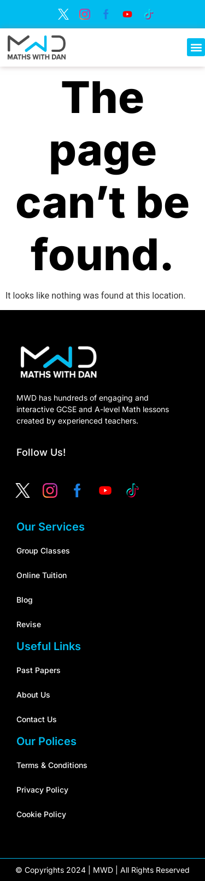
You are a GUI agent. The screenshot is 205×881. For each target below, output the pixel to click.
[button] (196, 47)
